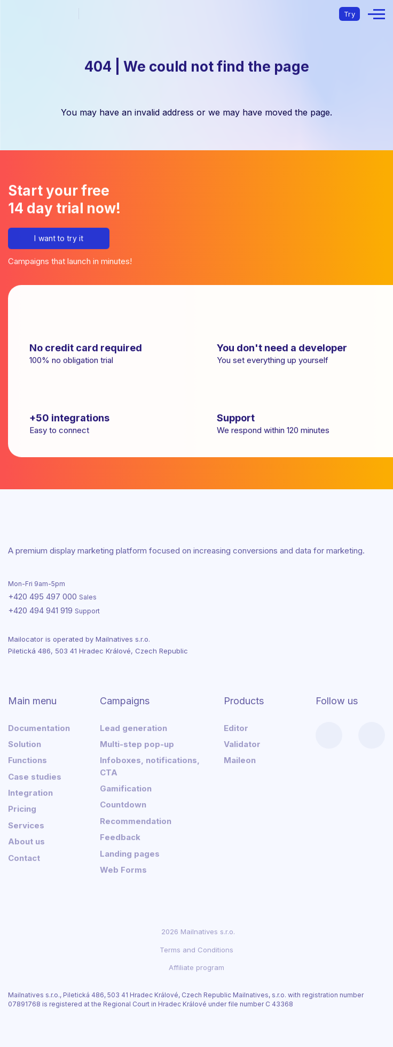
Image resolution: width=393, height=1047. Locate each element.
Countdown (123, 804)
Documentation (39, 727)
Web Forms (123, 869)
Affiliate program (196, 966)
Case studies (34, 776)
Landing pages (130, 853)
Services (26, 824)
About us (26, 841)
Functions (27, 760)
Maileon (240, 760)
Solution (24, 743)
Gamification (126, 788)
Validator (242, 743)
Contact (24, 857)
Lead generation (133, 727)
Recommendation (135, 820)
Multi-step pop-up (137, 743)
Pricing (22, 808)
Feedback (120, 837)
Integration (30, 792)
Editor (236, 727)
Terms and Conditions (196, 948)
